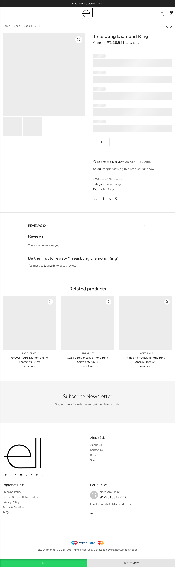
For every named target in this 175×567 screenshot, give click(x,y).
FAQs (6, 512)
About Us (96, 445)
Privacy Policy (11, 502)
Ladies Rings (31, 26)
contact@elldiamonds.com (114, 504)
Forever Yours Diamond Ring (29, 358)
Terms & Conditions (15, 507)
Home (6, 26)
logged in (50, 266)
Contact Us (97, 450)
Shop (17, 26)
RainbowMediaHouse (124, 550)
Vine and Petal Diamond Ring (145, 358)
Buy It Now (131, 563)
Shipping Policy (12, 492)
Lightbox (78, 39)
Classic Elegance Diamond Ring (87, 358)
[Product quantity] (101, 142)
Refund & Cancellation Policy (20, 497)
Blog (93, 455)
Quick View (50, 302)
